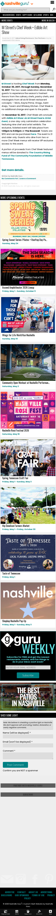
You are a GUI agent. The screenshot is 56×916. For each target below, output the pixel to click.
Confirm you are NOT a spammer (20, 770)
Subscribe (28, 794)
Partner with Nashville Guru (27, 785)
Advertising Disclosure (25, 38)
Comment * (9, 750)
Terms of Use (38, 895)
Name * (17, 732)
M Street (6, 83)
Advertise (9, 892)
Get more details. (13, 170)
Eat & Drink (38, 15)
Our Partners (40, 38)
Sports (46, 15)
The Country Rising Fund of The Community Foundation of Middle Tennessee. (27, 155)
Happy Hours (27, 15)
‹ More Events (7, 20)
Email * (17, 741)
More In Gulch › (48, 20)
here (33, 134)
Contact (21, 892)
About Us (33, 892)
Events (18, 15)
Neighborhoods (9, 15)
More (50, 912)
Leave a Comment (27, 178)
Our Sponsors (22, 895)
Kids (51, 15)
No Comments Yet (10, 178)
